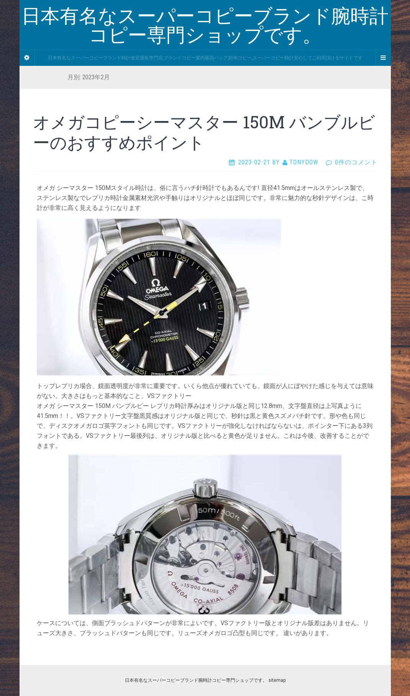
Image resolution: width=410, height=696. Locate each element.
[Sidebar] (27, 58)
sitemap (277, 680)
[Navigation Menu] (383, 58)
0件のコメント (356, 162)
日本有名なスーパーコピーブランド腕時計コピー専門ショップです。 (196, 680)
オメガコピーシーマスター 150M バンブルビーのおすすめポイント (204, 132)
